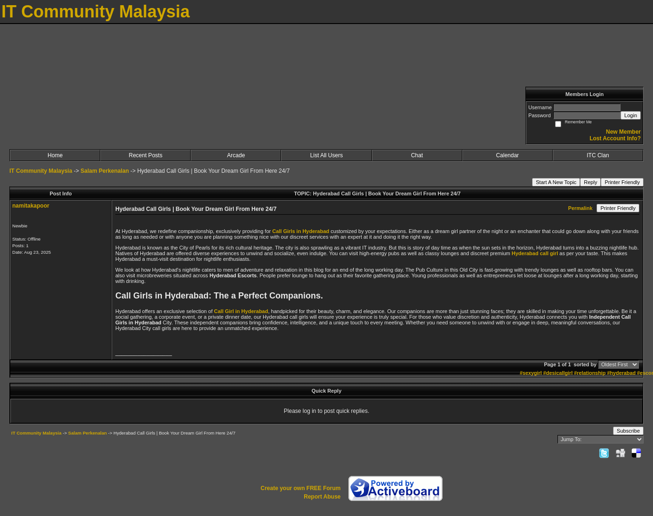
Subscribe (628, 431)
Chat (417, 155)
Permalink (580, 208)
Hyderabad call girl (535, 253)
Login (630, 115)
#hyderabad (621, 373)
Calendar (507, 155)
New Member (623, 132)
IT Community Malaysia (40, 171)
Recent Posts (145, 155)
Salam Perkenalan (105, 171)
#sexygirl (531, 373)
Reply (590, 182)
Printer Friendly (622, 182)
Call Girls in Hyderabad (300, 231)
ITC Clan (598, 155)
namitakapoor (30, 205)
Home (55, 155)
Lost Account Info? (615, 138)
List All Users (326, 155)
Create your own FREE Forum (300, 488)
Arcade (236, 155)
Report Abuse (322, 496)
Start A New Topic (556, 182)
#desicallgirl (557, 373)
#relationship (589, 373)
